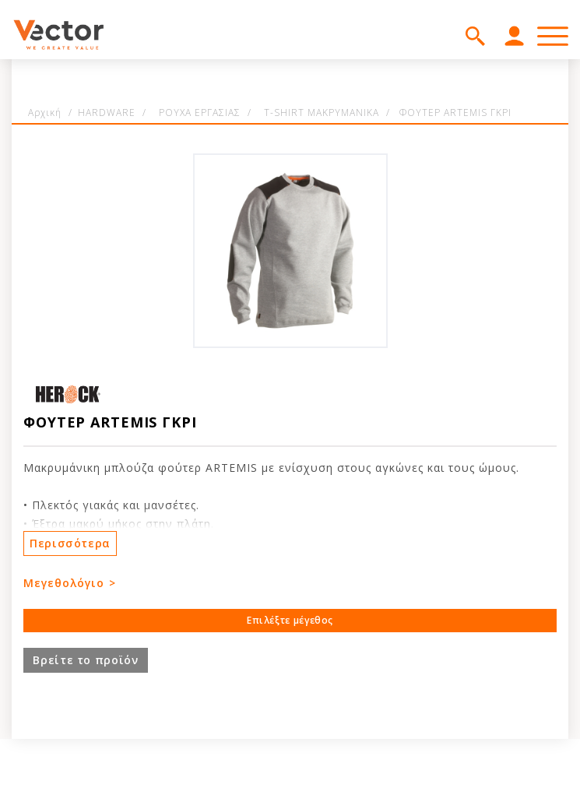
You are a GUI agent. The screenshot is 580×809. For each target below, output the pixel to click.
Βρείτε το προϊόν (85, 659)
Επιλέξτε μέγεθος (290, 620)
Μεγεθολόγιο (63, 582)
